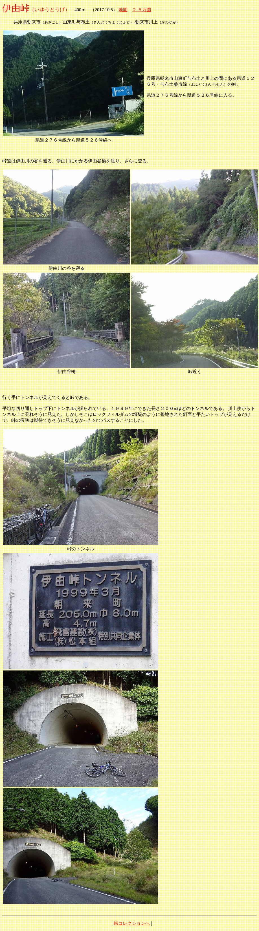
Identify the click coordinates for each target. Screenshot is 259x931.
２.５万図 (141, 9)
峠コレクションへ (132, 923)
